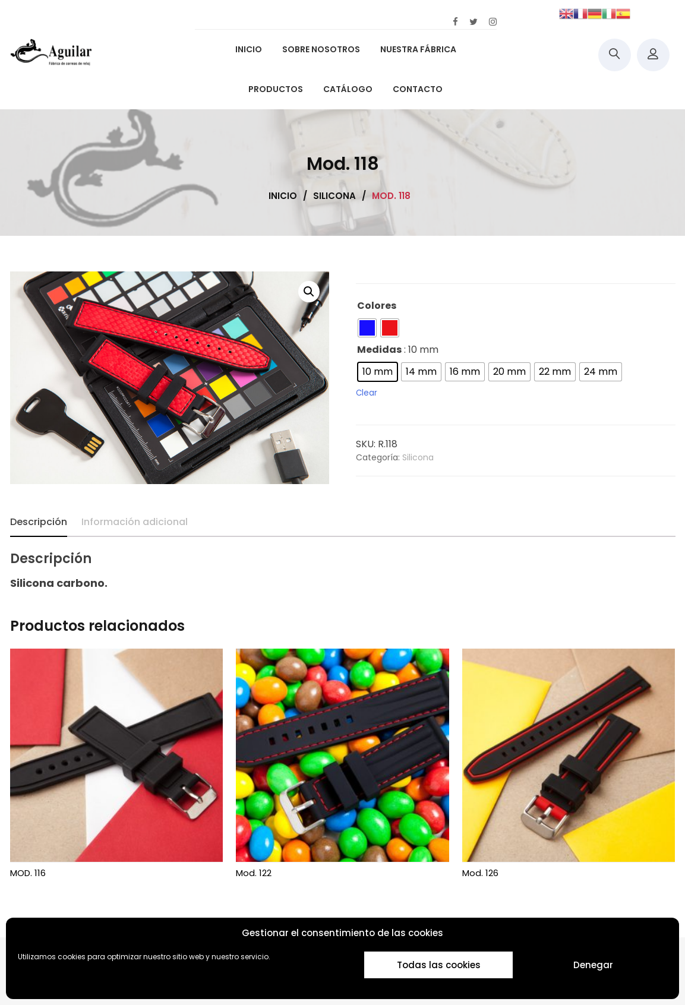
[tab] (38, 522)
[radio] (367, 328)
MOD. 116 (28, 873)
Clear (366, 393)
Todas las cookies (439, 965)
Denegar (593, 965)
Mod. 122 (254, 873)
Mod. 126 (480, 873)
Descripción (38, 522)
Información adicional (134, 522)
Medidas (379, 349)
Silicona (418, 457)
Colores (376, 305)
